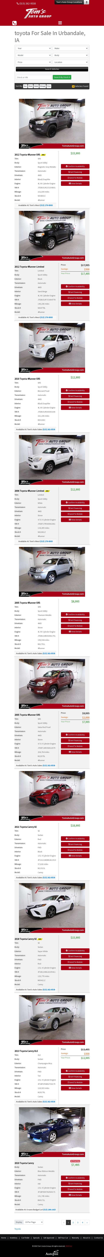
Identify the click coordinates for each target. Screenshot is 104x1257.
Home (3, 1238)
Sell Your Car (63, 1238)
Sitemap (69, 1246)
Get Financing (75, 172)
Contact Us (98, 1238)
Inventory (13, 1238)
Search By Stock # (62, 77)
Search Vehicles (52, 69)
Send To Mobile (75, 177)
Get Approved (48, 1238)
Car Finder (25, 1238)
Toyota (18, 1229)
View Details (75, 183)
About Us (86, 1238)
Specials (36, 1238)
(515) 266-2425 (49, 1209)
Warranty (75, 1238)
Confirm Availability (75, 166)
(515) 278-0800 (46, 205)
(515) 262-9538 (49, 429)
